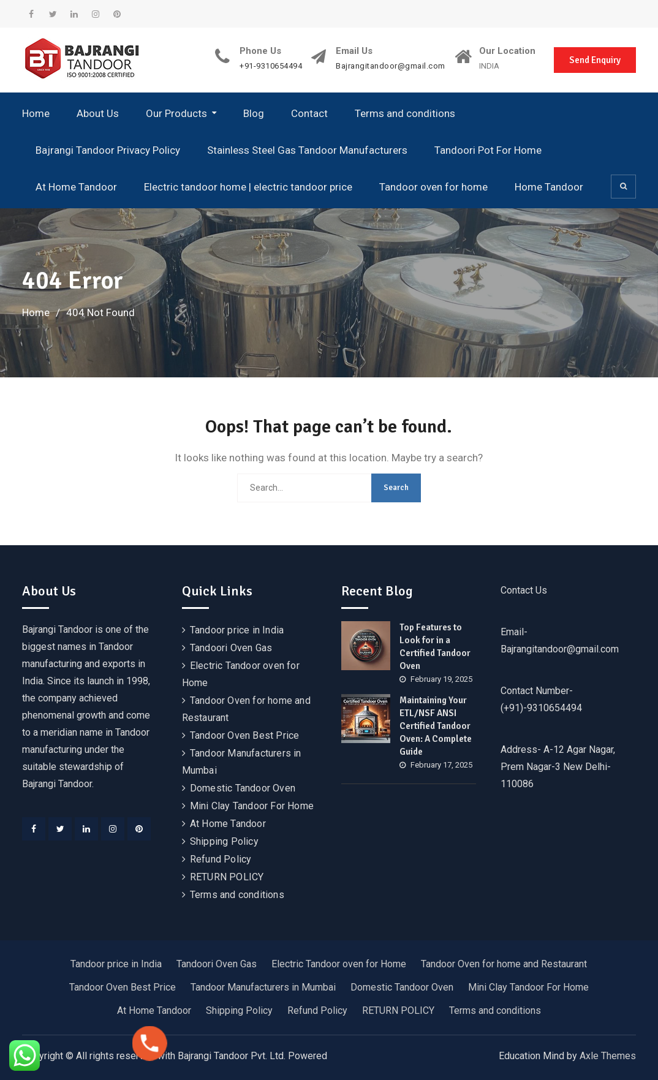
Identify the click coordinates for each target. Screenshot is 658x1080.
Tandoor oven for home (433, 187)
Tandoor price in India (237, 630)
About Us (98, 113)
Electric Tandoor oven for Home (338, 964)
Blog (253, 113)
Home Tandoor (549, 187)
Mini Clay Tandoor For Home (252, 806)
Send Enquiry (595, 60)
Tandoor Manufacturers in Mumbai (263, 987)
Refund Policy (221, 859)
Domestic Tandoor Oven (242, 788)
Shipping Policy (224, 841)
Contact (309, 113)
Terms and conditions (405, 113)
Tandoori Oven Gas (231, 648)
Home (36, 113)
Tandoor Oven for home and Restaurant (504, 964)
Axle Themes (608, 1056)
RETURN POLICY (227, 877)
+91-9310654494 (271, 66)
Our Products (176, 113)
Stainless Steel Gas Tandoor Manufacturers (307, 150)
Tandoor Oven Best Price (245, 735)
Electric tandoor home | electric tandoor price (248, 187)
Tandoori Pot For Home (488, 150)
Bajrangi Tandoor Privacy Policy (108, 150)
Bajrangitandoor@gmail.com (390, 66)
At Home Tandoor (76, 187)
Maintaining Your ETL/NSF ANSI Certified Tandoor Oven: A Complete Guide (435, 726)
